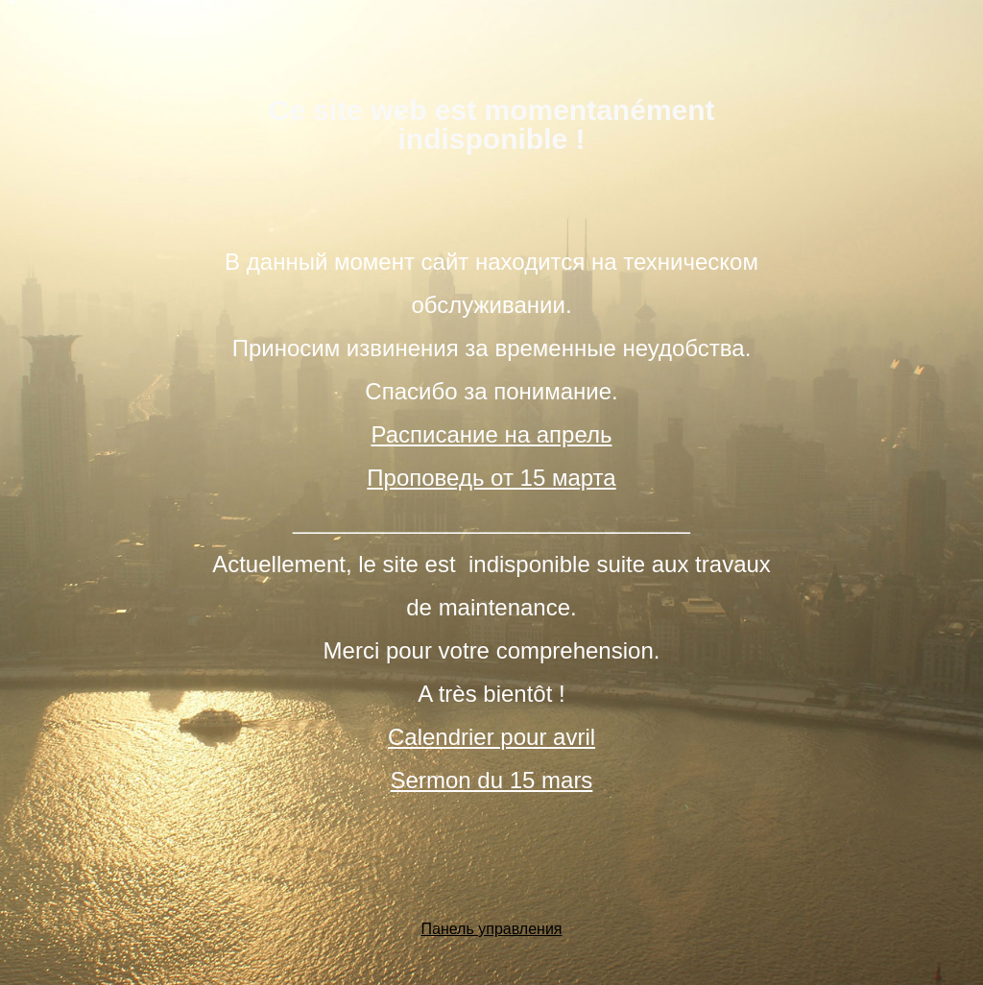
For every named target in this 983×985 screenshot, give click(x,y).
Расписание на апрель (491, 434)
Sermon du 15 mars (492, 780)
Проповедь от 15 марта (491, 478)
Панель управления (492, 929)
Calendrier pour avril (491, 737)
